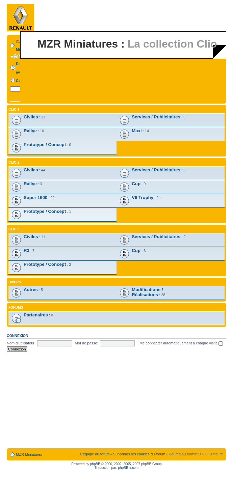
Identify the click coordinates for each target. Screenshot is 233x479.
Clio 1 (13, 109)
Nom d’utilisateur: (21, 343)
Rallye (30, 130)
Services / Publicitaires (156, 116)
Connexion (17, 336)
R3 (26, 250)
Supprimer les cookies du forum (139, 454)
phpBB (95, 464)
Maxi (136, 130)
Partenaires (36, 314)
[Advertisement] (116, 400)
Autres (31, 289)
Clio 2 (13, 162)
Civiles (31, 116)
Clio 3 (13, 229)
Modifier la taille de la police (15, 56)
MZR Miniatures (29, 454)
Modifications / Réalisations (147, 292)
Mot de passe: (86, 343)
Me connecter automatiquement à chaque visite (181, 343)
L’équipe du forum (94, 454)
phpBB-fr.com (128, 468)
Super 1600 (35, 197)
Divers (14, 282)
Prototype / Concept (45, 144)
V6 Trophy (142, 197)
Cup (136, 183)
